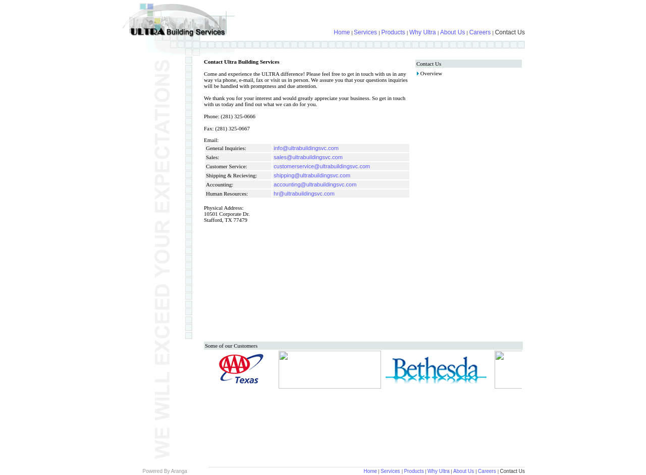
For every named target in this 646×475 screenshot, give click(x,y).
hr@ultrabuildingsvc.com (304, 194)
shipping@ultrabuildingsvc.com (312, 175)
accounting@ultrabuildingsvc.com (315, 184)
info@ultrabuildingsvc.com (306, 148)
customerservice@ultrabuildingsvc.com (322, 166)
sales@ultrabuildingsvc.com (308, 157)
